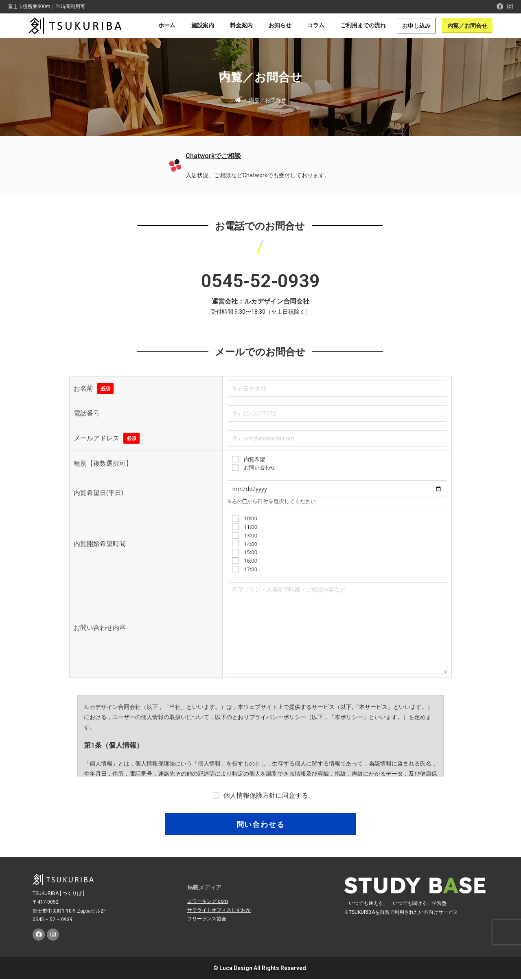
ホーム (166, 25)
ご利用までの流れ (363, 25)
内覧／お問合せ (467, 25)
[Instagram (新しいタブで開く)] (509, 6)
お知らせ (280, 25)
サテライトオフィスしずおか (219, 910)
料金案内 (241, 25)
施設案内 (202, 25)
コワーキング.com (207, 901)
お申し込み (416, 25)
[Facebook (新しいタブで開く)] (500, 6)
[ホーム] (238, 99)
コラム (315, 25)
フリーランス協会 (206, 919)
